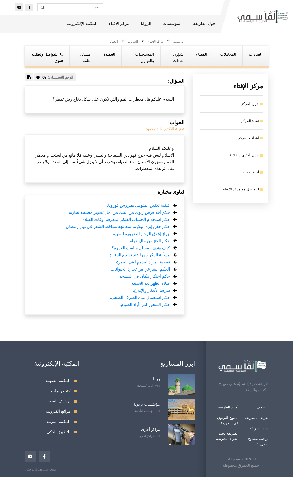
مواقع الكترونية (58, 411)
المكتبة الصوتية (57, 381)
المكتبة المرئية (58, 421)
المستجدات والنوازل (144, 57)
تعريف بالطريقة (256, 418)
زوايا (156, 379)
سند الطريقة (259, 428)
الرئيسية (178, 42)
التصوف (263, 407)
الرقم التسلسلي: (54, 77)
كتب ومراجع (60, 391)
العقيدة (109, 54)
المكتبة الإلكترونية (82, 23)
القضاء (201, 54)
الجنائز (113, 42)
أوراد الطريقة (228, 407)
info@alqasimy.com (40, 469)
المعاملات (228, 54)
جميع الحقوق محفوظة (241, 465)
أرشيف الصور (59, 401)
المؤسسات (172, 23)
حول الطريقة (204, 23)
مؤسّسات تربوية (147, 404)
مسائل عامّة (85, 57)
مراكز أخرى (150, 429)
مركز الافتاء (119, 23)
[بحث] (75, 7)
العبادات (132, 42)
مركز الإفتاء (155, 42)
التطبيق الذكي (58, 432)
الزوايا (146, 23)
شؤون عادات (178, 57)
